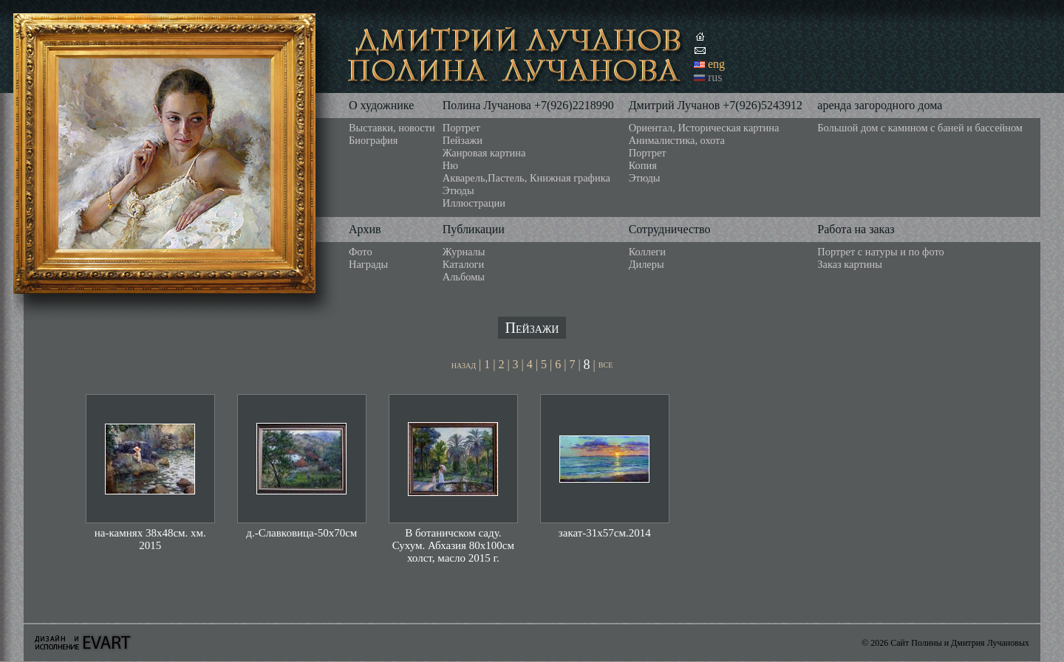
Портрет (461, 128)
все (605, 364)
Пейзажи (462, 140)
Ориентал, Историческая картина (704, 128)
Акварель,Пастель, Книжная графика (526, 178)
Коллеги (647, 252)
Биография (373, 140)
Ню (450, 165)
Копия (643, 165)
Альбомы (464, 277)
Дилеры (646, 264)
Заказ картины (849, 264)
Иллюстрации (474, 203)
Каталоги (463, 264)
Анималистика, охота (677, 140)
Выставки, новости (392, 128)
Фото (360, 252)
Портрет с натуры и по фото (880, 252)
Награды (368, 264)
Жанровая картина (484, 153)
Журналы (464, 252)
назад (463, 364)
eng (716, 64)
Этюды (458, 190)
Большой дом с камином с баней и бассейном (920, 128)
